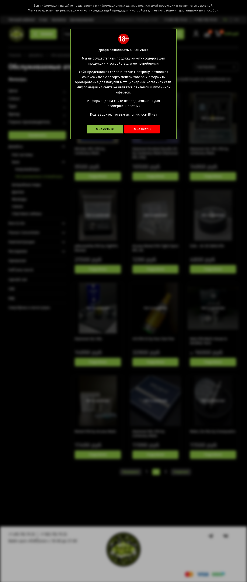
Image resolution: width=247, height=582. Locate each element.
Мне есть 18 (105, 129)
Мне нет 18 (142, 129)
